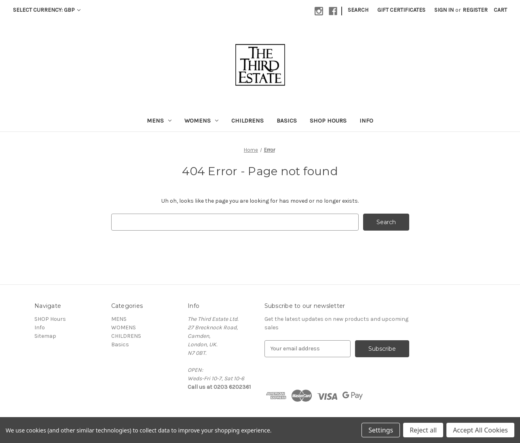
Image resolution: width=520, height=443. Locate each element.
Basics (287, 120)
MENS (159, 120)
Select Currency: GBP (46, 9)
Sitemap (45, 336)
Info (366, 120)
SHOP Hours (328, 120)
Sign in (444, 9)
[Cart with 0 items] (500, 10)
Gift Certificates (401, 9)
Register (475, 9)
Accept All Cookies (480, 430)
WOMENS (201, 120)
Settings (380, 430)
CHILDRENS (247, 120)
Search (358, 9)
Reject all (423, 430)
